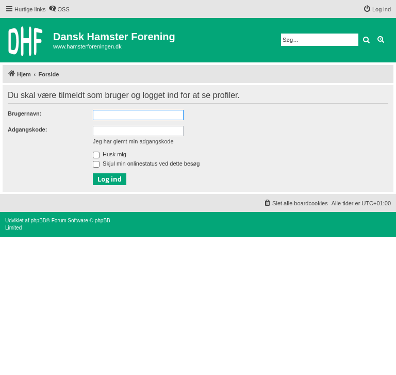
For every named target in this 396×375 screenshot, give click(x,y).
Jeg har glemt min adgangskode (133, 141)
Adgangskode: (27, 129)
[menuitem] (59, 9)
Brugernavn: (24, 113)
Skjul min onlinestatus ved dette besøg (146, 163)
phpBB (38, 220)
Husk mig (109, 154)
